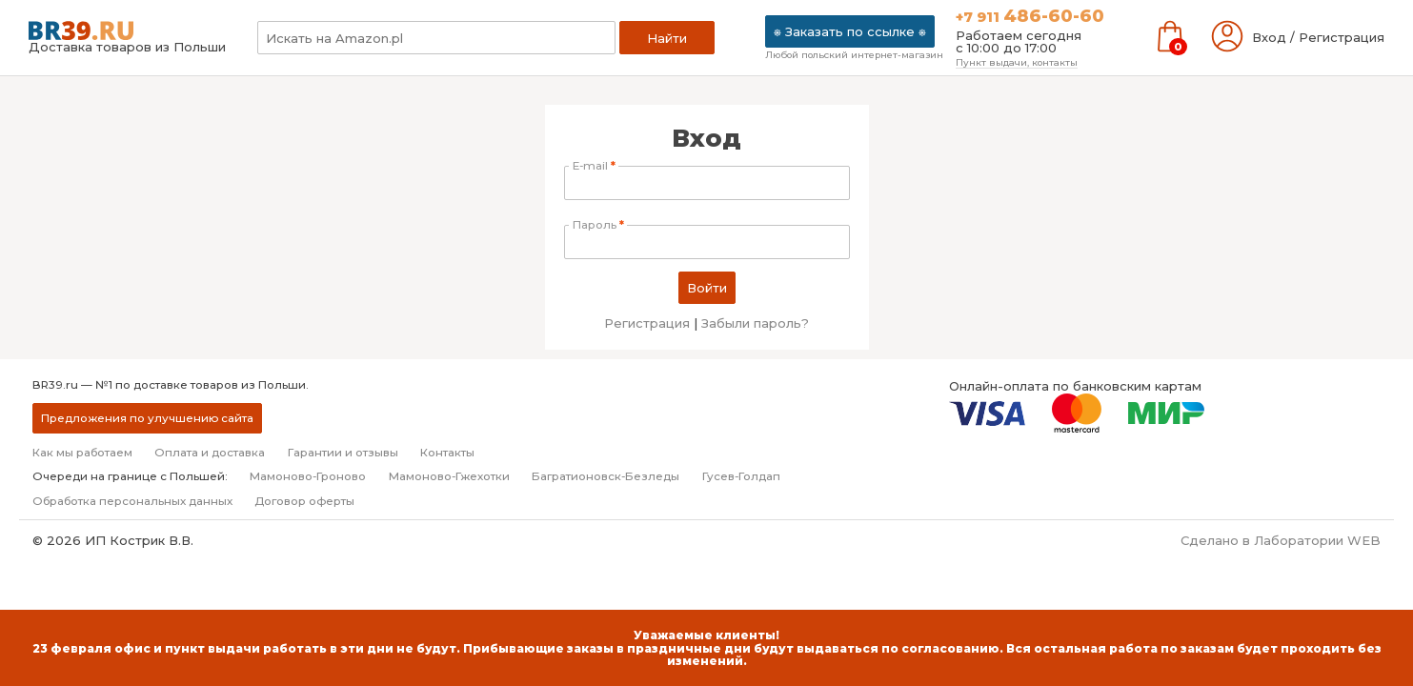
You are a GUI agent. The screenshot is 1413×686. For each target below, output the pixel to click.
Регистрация (647, 323)
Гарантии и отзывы (343, 452)
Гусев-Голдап (741, 476)
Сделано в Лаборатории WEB (1281, 540)
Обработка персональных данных (132, 501)
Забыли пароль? (755, 323)
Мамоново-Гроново (308, 476)
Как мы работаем (82, 452)
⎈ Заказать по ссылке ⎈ (850, 31)
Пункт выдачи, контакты (1017, 62)
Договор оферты (304, 501)
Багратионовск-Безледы (605, 476)
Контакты (447, 452)
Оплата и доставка (209, 452)
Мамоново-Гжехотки (449, 476)
